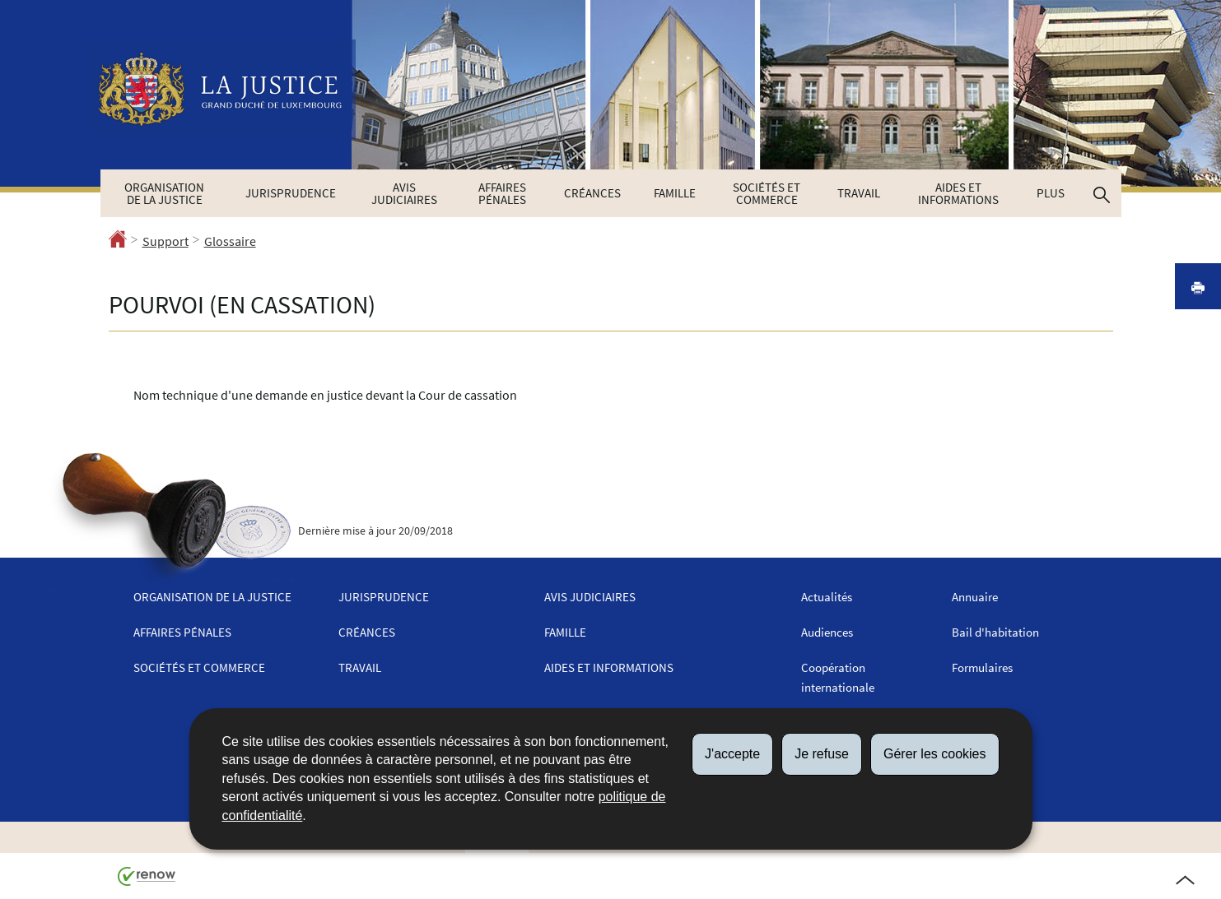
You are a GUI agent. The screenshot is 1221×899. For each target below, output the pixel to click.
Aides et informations (958, 193)
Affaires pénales (502, 193)
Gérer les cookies (934, 754)
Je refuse (822, 754)
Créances (592, 193)
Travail (858, 193)
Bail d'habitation (995, 632)
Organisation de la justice (164, 193)
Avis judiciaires (404, 193)
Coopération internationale (837, 677)
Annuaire (975, 597)
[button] (1101, 193)
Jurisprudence (290, 193)
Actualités (826, 597)
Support (165, 241)
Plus (1051, 193)
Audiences (827, 632)
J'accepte (732, 754)
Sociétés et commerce (766, 193)
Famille (675, 193)
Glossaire (230, 241)
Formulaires (982, 667)
